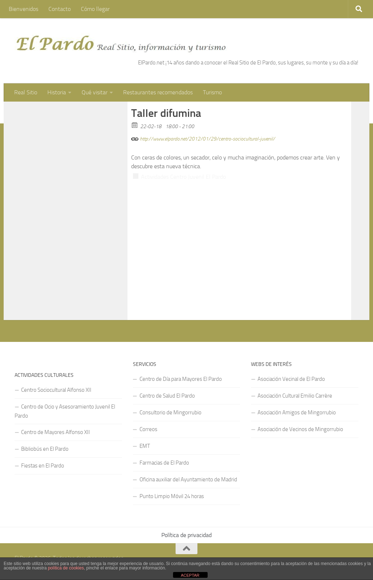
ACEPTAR (190, 575)
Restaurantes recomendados (158, 92)
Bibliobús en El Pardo (44, 449)
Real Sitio (25, 92)
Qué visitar (94, 92)
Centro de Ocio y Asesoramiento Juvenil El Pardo (65, 411)
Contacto (59, 8)
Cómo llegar (95, 8)
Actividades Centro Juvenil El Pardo (183, 176)
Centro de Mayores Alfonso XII (55, 432)
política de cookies (66, 568)
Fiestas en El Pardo (42, 465)
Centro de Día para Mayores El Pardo (181, 379)
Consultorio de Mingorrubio (170, 412)
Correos (148, 429)
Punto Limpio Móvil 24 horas (172, 496)
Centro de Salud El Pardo (167, 395)
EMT (145, 446)
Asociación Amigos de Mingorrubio (297, 412)
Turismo (212, 92)
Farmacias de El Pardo (164, 462)
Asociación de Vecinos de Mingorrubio (300, 429)
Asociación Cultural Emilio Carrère (295, 395)
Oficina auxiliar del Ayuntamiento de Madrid (188, 479)
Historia (56, 92)
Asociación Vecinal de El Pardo (291, 379)
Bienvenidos (23, 8)
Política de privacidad (186, 535)
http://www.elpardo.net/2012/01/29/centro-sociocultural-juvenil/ (203, 138)
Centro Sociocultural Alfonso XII (56, 390)
